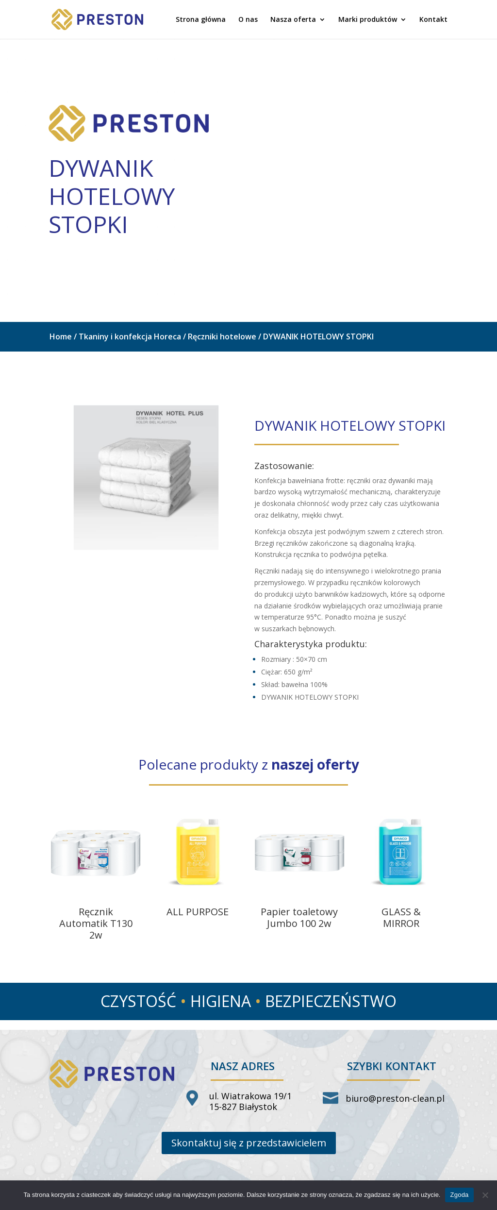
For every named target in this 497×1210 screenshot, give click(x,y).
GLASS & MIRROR (401, 917)
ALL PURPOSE (197, 911)
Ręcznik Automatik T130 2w (96, 923)
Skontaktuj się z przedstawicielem (248, 1142)
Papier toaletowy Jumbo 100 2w (299, 917)
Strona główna (201, 20)
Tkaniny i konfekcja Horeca (130, 336)
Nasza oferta (293, 20)
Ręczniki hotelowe (222, 336)
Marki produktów (367, 20)
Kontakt (433, 20)
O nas (248, 20)
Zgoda (459, 1194)
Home (61, 336)
